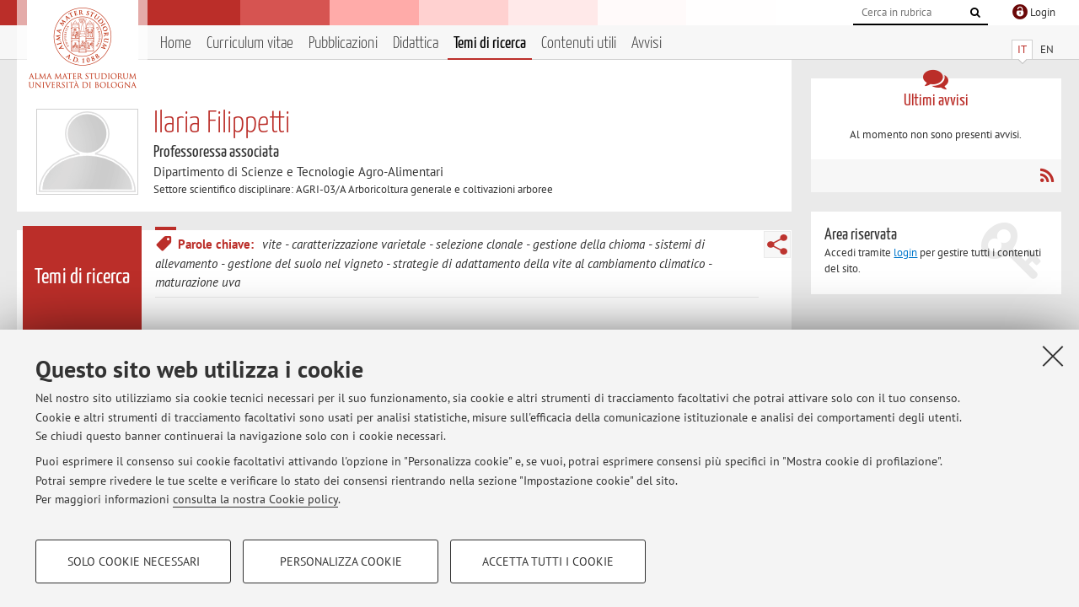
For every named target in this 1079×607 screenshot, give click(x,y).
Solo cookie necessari (133, 561)
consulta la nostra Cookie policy (255, 499)
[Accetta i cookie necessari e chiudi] (1052, 355)
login (905, 252)
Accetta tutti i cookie (548, 561)
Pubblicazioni (343, 43)
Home (175, 43)
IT (1022, 49)
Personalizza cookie (341, 561)
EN (1047, 49)
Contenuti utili (578, 43)
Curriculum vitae (250, 43)
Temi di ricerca (490, 43)
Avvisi (646, 43)
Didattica (415, 43)
